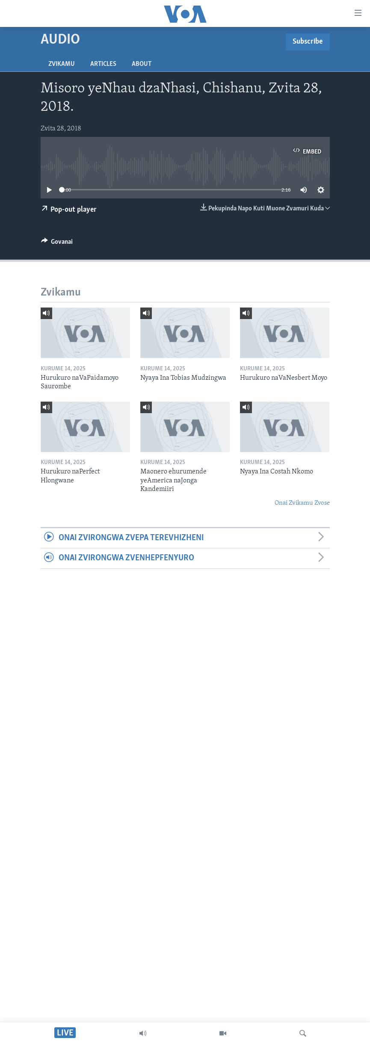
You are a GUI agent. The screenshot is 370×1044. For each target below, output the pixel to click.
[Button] (57, 244)
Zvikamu (61, 64)
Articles (103, 64)
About (141, 64)
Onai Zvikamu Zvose (302, 503)
